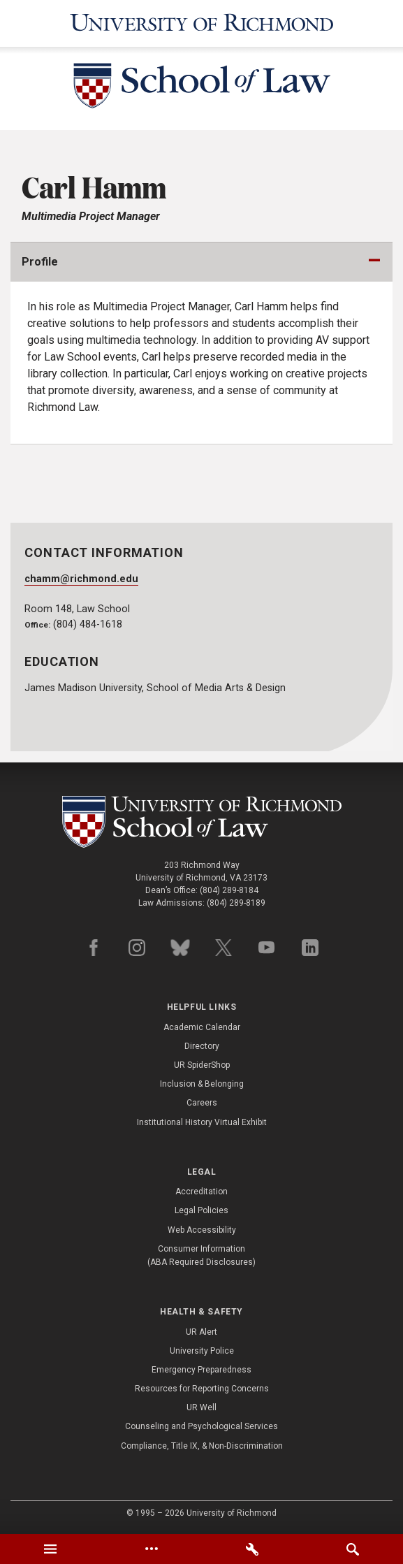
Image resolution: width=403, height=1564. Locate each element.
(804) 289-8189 (236, 903)
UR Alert (201, 1332)
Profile (40, 261)
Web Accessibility (202, 1230)
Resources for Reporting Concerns (202, 1388)
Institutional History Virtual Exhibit (202, 1122)
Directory (201, 1046)
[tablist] (201, 1549)
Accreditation (201, 1191)
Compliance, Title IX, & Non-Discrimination (202, 1446)
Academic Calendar (201, 1027)
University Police (202, 1351)
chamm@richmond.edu (81, 579)
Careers (201, 1103)
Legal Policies (201, 1210)
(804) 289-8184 (229, 890)
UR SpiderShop (202, 1065)
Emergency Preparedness (201, 1370)
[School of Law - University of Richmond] (201, 88)
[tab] (50, 1549)
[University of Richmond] (202, 23)
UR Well (201, 1407)
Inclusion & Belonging (202, 1084)
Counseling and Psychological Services (201, 1426)
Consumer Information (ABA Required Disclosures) (201, 1255)
